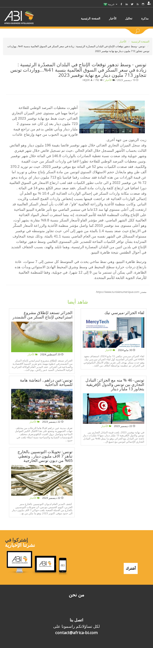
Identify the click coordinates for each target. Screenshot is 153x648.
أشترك (131, 568)
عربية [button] (110, 4)
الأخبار (123, 41)
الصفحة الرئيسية (140, 41)
